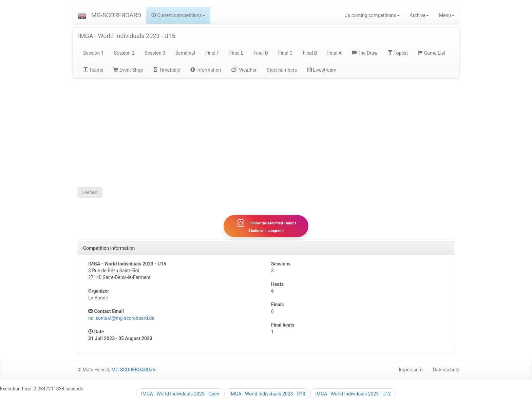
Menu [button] (446, 15)
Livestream (321, 70)
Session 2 (124, 53)
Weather (243, 70)
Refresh (90, 192)
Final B (310, 53)
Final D (260, 53)
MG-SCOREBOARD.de (133, 370)
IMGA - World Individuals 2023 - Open (180, 393)
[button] (82, 15)
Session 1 (93, 53)
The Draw (365, 53)
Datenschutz (446, 370)
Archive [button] (419, 15)
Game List (431, 53)
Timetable (166, 70)
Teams (93, 70)
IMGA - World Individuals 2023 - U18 (267, 393)
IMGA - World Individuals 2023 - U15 (126, 35)
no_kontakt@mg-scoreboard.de (121, 318)
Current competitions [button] (178, 15)
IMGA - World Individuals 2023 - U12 (353, 393)
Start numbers (282, 70)
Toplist (398, 53)
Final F (212, 53)
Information (205, 70)
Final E (236, 53)
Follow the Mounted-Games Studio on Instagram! (266, 226)
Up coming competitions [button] (371, 15)
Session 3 (155, 53)
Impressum (411, 370)
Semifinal (185, 53)
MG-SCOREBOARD (116, 15)
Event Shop (128, 70)
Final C (285, 53)
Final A (334, 53)
